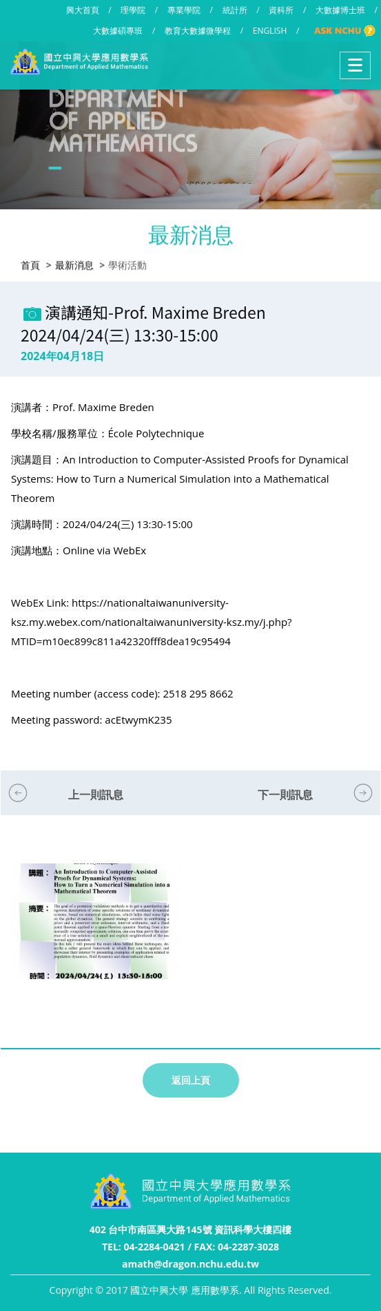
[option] (96, 935)
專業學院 (183, 10)
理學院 (133, 10)
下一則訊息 (285, 794)
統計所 (235, 10)
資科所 (281, 10)
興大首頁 (82, 10)
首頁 (30, 263)
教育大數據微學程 (198, 30)
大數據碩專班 (118, 30)
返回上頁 (191, 1080)
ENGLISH (270, 30)
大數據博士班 (340, 10)
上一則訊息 (95, 794)
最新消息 (74, 263)
